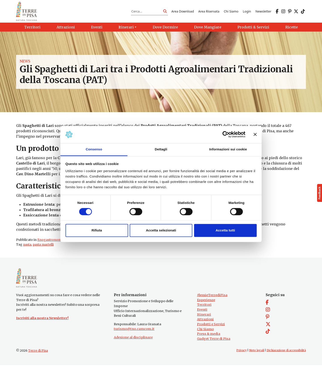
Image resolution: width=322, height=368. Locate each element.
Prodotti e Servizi (211, 327)
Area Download (183, 12)
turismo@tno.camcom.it (134, 332)
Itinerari (204, 317)
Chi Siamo (231, 12)
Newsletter (263, 12)
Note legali (256, 353)
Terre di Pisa (38, 353)
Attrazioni (205, 322)
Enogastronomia (50, 241)
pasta (27, 246)
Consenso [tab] (94, 149)
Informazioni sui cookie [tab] (228, 149)
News (25, 62)
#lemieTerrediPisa (212, 298)
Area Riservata (208, 12)
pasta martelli (43, 246)
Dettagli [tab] (161, 149)
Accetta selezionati (161, 230)
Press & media (208, 337)
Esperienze (206, 303)
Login (247, 12)
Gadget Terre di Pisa (213, 341)
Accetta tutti (225, 230)
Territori (204, 308)
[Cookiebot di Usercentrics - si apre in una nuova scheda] (225, 134)
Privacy (241, 353)
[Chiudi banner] (255, 134)
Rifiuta (96, 230)
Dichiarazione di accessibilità (286, 353)
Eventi (202, 312)
